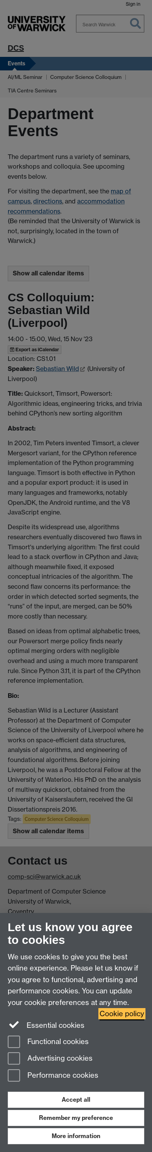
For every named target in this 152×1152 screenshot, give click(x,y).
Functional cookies (48, 1042)
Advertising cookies (50, 1059)
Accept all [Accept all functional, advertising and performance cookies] (76, 1099)
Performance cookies (53, 1076)
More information (76, 1136)
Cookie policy (122, 1013)
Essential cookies (46, 1025)
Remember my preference (76, 1117)
